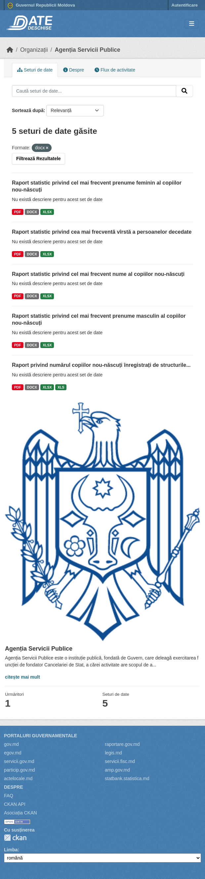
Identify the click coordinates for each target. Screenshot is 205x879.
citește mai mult (22, 677)
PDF (17, 212)
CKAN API (14, 804)
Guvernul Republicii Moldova (41, 6)
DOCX (32, 212)
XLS (61, 387)
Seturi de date (35, 70)
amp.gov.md (117, 770)
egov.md (12, 752)
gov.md (11, 744)
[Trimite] (184, 91)
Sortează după (28, 110)
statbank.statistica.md (127, 778)
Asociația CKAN (20, 812)
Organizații (34, 49)
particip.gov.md (19, 770)
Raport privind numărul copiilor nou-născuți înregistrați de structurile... (101, 365)
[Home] (10, 49)
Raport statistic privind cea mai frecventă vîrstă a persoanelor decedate (101, 232)
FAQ (8, 795)
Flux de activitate (115, 70)
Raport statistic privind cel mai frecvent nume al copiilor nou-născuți (98, 274)
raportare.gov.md (122, 744)
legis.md (113, 752)
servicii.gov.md (19, 761)
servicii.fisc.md (120, 761)
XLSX (47, 212)
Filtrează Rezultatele (38, 158)
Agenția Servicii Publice (87, 49)
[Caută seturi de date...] (94, 91)
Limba (11, 849)
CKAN (15, 837)
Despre (73, 70)
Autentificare (185, 5)
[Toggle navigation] (191, 24)
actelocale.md (18, 778)
